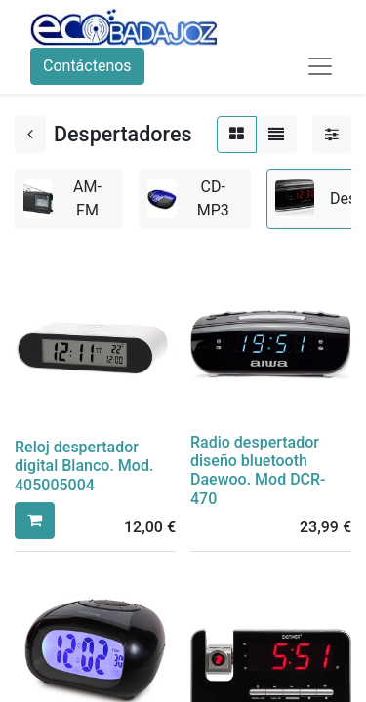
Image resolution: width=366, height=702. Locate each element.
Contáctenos (87, 66)
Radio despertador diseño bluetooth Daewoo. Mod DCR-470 (258, 470)
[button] (35, 520)
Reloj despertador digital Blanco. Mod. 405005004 (84, 465)
